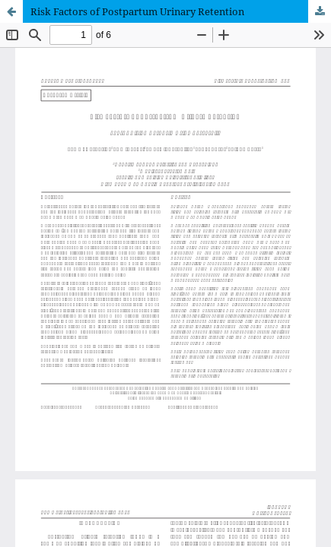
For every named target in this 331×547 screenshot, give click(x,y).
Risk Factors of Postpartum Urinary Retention (137, 11)
